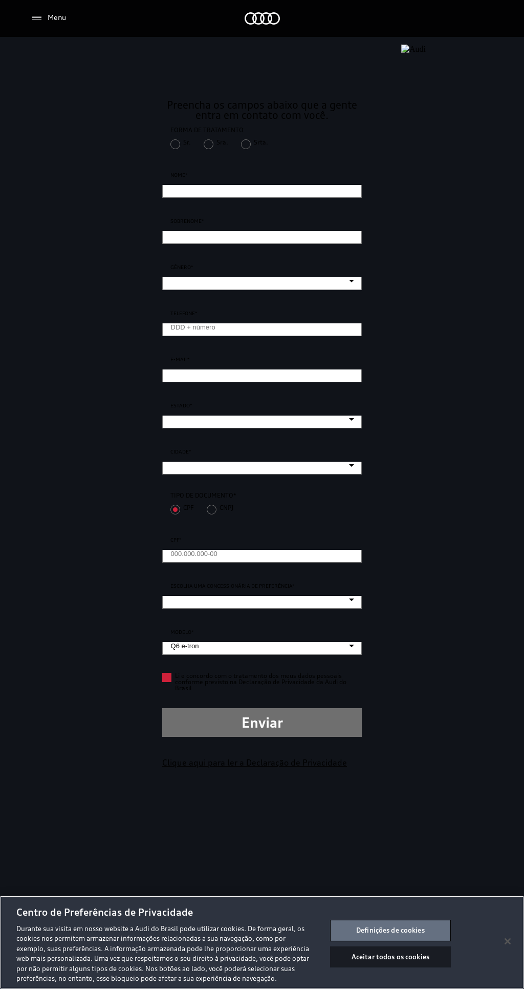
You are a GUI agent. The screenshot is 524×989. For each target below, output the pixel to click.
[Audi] (262, 18)
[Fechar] (507, 941)
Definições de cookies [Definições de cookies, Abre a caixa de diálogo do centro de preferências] (390, 930)
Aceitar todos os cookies (390, 956)
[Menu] (48, 18)
